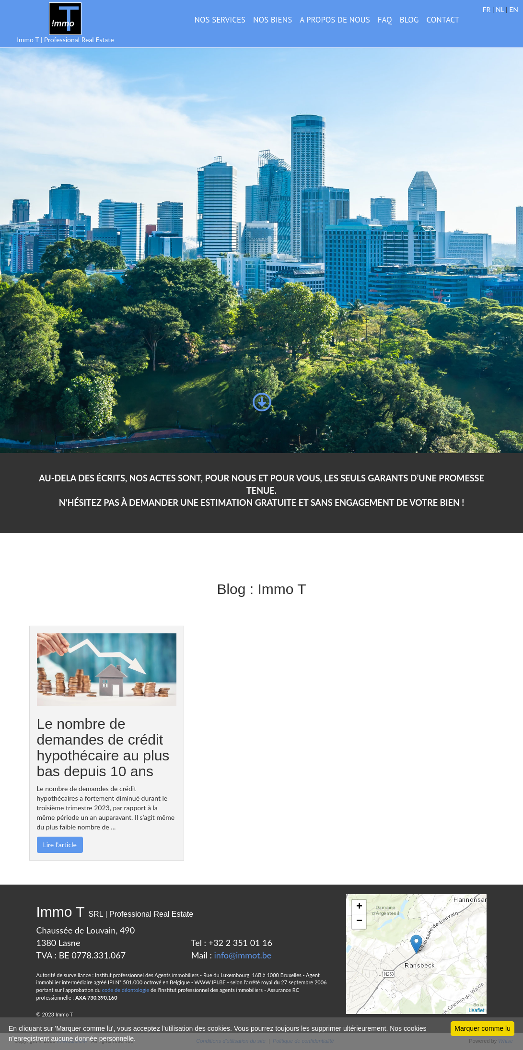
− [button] (359, 921)
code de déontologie (125, 990)
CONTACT (442, 19)
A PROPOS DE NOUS (335, 19)
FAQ (385, 19)
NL (500, 9)
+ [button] (359, 907)
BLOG (409, 19)
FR (487, 9)
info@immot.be (243, 955)
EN (513, 9)
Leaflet (476, 1010)
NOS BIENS (272, 19)
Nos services (220, 19)
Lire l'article (60, 844)
